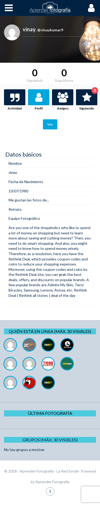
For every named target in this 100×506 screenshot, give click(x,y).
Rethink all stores (33, 295)
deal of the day (63, 295)
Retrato (15, 209)
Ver (50, 124)
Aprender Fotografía (52, 481)
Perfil (39, 108)
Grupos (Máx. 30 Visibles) (50, 439)
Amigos (63, 108)
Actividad (15, 108)
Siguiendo (88, 99)
